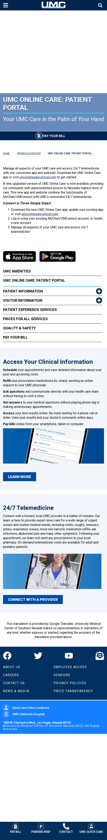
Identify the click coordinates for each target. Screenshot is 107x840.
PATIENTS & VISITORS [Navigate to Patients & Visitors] (29, 153)
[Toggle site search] (101, 5)
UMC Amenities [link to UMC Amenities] (17, 271)
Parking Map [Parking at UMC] (40, 828)
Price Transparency (73, 691)
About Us (11, 667)
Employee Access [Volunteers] (70, 667)
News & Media (16, 691)
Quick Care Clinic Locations (26, 708)
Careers (11, 675)
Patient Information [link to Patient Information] (23, 291)
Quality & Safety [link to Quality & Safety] (19, 328)
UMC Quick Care (91, 828)
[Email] (100, 655)
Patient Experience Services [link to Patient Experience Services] (30, 310)
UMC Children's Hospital (24, 714)
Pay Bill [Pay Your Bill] (15, 828)
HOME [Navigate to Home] (6, 153)
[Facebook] (7, 655)
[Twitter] (38, 655)
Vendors (62, 675)
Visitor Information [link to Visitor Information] (22, 300)
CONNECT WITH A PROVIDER (33, 599)
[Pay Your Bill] (50, 135)
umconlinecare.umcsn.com (37, 177)
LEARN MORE (19, 477)
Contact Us (14, 683)
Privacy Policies (70, 683)
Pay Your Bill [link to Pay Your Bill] (15, 337)
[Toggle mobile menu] (6, 5)
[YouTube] (69, 655)
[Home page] (54, 5)
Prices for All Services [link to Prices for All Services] (25, 319)
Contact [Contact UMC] (66, 828)
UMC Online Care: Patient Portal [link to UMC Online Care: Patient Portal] (34, 280)
